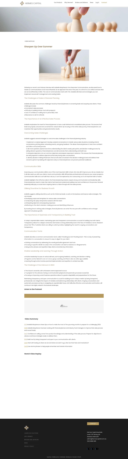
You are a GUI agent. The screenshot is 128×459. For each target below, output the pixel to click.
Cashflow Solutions (31, 433)
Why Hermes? (68, 2)
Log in (97, 2)
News (91, 2)
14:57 (25, 334)
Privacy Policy (29, 446)
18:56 (25, 339)
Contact (104, 2)
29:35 (26, 343)
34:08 (26, 346)
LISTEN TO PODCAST (64, 296)
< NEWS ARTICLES (29, 41)
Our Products (58, 2)
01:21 (25, 324)
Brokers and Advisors (81, 2)
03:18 (25, 328)
